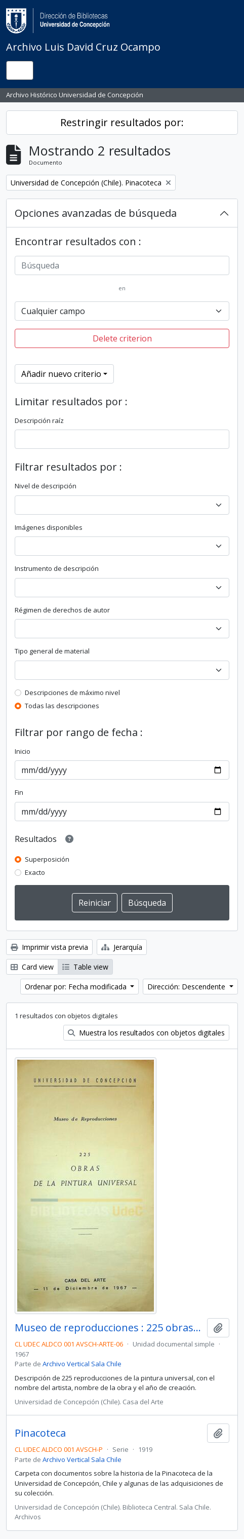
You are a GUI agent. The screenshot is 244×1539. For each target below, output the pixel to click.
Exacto (35, 872)
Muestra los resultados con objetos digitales (146, 1032)
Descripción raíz (39, 420)
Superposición (47, 859)
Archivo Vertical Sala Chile (82, 1363)
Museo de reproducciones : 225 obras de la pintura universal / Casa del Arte (109, 1328)
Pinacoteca (40, 1433)
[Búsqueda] (122, 265)
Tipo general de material (52, 651)
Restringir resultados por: (122, 122)
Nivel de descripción (45, 485)
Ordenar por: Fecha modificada (77, 986)
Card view (32, 967)
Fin (19, 792)
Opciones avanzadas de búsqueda (96, 213)
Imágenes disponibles (49, 527)
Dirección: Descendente (187, 986)
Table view (85, 967)
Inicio (22, 751)
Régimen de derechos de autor (62, 609)
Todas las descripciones (62, 705)
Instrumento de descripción (57, 568)
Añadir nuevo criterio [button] (61, 373)
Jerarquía (121, 947)
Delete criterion (122, 338)
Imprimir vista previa (49, 947)
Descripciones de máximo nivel (72, 692)
